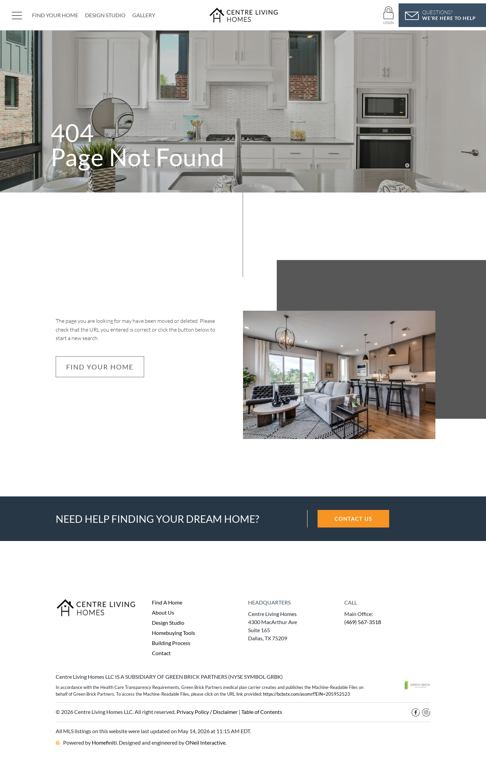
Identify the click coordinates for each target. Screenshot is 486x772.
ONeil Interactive (205, 742)
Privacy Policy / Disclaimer (207, 712)
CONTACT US (353, 519)
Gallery (143, 15)
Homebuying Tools (173, 632)
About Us (163, 612)
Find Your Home (55, 15)
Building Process (171, 643)
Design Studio (105, 15)
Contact (161, 653)
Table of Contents (261, 712)
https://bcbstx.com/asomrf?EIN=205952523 (306, 694)
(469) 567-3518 (362, 622)
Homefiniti (104, 742)
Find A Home (167, 602)
